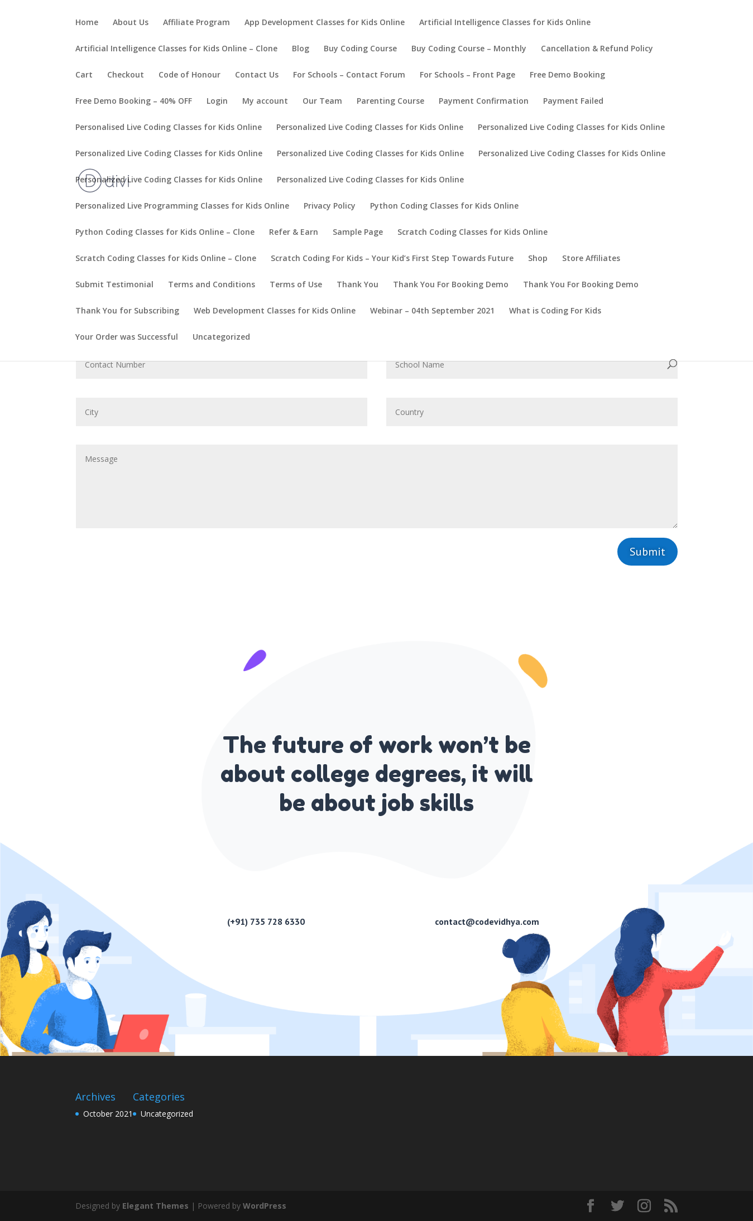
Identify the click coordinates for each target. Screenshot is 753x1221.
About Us (130, 22)
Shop (538, 258)
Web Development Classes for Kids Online (275, 311)
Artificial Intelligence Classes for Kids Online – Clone (176, 49)
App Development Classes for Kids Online (324, 22)
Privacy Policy (330, 206)
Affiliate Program (196, 22)
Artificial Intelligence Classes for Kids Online (505, 22)
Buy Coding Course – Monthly (468, 49)
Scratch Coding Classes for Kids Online (472, 232)
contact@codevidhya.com (487, 921)
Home (86, 22)
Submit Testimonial (114, 285)
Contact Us (257, 75)
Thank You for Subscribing (127, 311)
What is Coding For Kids (555, 311)
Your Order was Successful (126, 337)
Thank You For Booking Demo (451, 285)
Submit (647, 551)
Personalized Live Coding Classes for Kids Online (369, 127)
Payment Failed (573, 101)
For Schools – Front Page (467, 75)
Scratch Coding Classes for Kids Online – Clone (165, 258)
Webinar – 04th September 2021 (432, 311)
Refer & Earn (293, 232)
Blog (300, 49)
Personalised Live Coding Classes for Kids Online (168, 127)
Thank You (357, 285)
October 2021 (108, 1113)
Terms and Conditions (211, 285)
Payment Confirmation (484, 101)
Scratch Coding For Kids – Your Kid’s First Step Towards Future (392, 258)
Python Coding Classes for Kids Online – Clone (165, 232)
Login (217, 101)
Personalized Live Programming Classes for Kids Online (182, 206)
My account (265, 101)
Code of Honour (189, 75)
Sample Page (358, 232)
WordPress (264, 1205)
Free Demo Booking (567, 75)
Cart (84, 75)
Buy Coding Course (360, 49)
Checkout (125, 75)
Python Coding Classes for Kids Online (444, 206)
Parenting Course (390, 101)
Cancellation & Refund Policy (597, 49)
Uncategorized (221, 337)
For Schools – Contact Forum (349, 75)
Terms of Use (296, 285)
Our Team (322, 101)
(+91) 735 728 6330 (266, 921)
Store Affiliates (591, 258)
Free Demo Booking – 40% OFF (133, 101)
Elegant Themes (155, 1205)
